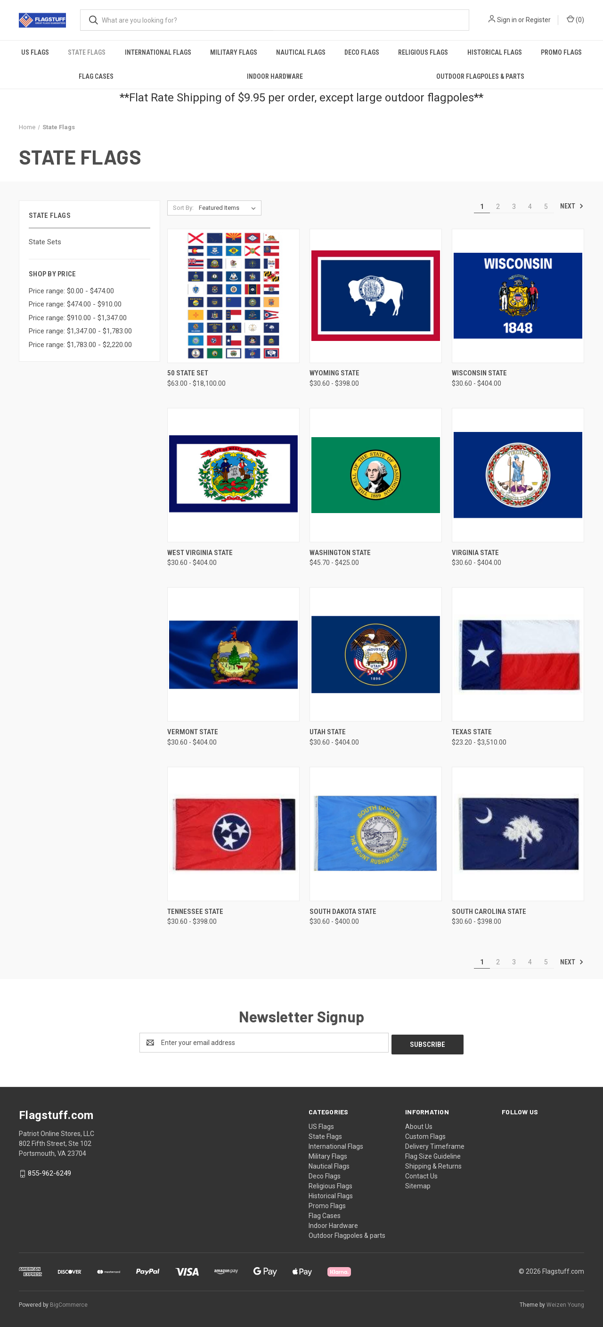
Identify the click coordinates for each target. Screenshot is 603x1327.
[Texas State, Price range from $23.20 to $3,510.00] (518, 654)
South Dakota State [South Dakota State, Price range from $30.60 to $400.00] (343, 911)
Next (572, 206)
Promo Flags (561, 52)
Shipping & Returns (433, 1164)
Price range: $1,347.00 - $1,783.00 (80, 331)
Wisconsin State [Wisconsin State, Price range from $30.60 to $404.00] (479, 373)
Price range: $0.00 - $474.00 (71, 291)
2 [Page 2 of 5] (498, 206)
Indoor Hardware (275, 76)
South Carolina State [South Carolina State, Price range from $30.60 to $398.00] (489, 911)
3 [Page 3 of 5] (514, 206)
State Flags (87, 52)
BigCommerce (69, 1303)
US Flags (35, 52)
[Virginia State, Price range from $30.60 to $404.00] (518, 475)
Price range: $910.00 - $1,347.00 (78, 318)
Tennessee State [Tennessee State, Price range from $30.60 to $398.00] (195, 911)
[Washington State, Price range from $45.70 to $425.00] (375, 475)
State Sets (45, 242)
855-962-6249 (49, 1171)
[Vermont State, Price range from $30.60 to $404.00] (233, 654)
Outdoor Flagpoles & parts (480, 76)
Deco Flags (361, 52)
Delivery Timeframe (434, 1144)
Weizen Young (565, 1303)
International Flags (158, 52)
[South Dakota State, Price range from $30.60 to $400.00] (375, 834)
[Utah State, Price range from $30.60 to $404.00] (375, 654)
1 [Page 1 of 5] (482, 206)
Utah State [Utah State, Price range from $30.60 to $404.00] (328, 732)
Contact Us (421, 1174)
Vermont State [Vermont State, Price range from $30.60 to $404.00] (192, 732)
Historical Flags (494, 52)
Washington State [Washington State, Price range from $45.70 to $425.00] (340, 552)
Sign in (507, 20)
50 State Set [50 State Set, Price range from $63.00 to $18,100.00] (187, 373)
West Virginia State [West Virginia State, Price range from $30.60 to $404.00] (200, 552)
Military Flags (233, 52)
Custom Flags (425, 1134)
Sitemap (418, 1184)
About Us (418, 1124)
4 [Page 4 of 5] (530, 206)
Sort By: (183, 207)
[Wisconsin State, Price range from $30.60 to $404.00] (518, 296)
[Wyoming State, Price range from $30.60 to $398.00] (375, 296)
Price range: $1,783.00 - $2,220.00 (80, 344)
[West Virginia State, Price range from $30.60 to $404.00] (233, 475)
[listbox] (229, 208)
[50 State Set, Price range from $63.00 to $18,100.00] (233, 296)
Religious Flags (423, 52)
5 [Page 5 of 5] (546, 206)
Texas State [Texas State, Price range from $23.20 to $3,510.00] (472, 732)
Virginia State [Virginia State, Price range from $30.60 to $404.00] (475, 552)
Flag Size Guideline (433, 1154)
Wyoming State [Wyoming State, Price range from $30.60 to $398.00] (334, 373)
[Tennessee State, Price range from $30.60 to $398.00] (233, 834)
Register (538, 20)
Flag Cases (96, 76)
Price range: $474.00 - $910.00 (75, 304)
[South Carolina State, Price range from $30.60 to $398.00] (518, 834)
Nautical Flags (301, 52)
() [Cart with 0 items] (575, 19)
